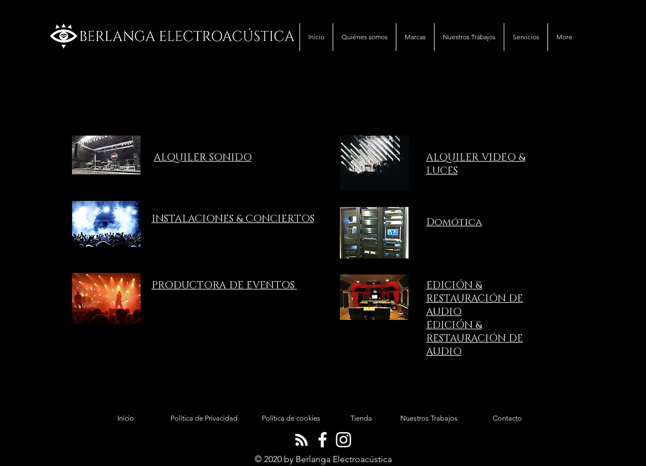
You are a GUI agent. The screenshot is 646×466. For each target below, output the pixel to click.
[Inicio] (125, 418)
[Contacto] (507, 418)
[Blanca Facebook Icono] (322, 439)
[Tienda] (361, 418)
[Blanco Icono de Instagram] (343, 439)
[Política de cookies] (291, 418)
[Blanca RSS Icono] (301, 439)
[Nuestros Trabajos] (429, 418)
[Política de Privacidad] (204, 418)
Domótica (454, 222)
